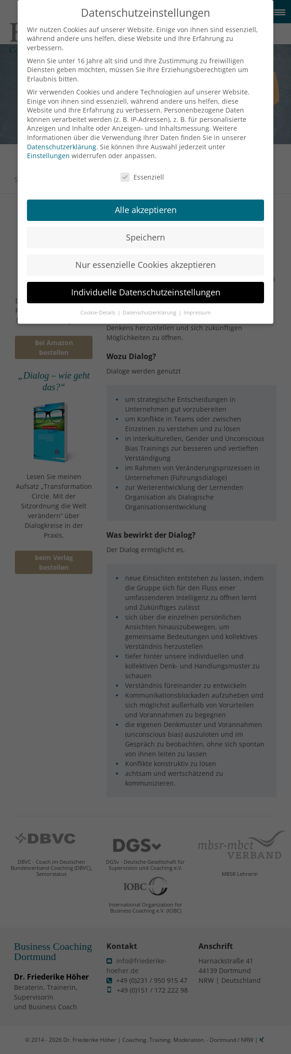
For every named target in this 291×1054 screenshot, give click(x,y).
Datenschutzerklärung (61, 137)
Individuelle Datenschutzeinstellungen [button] (145, 282)
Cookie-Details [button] (98, 303)
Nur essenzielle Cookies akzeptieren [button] (145, 255)
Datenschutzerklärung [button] (150, 303)
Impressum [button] (197, 303)
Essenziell (142, 167)
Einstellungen (48, 146)
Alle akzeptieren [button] (146, 200)
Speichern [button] (145, 227)
